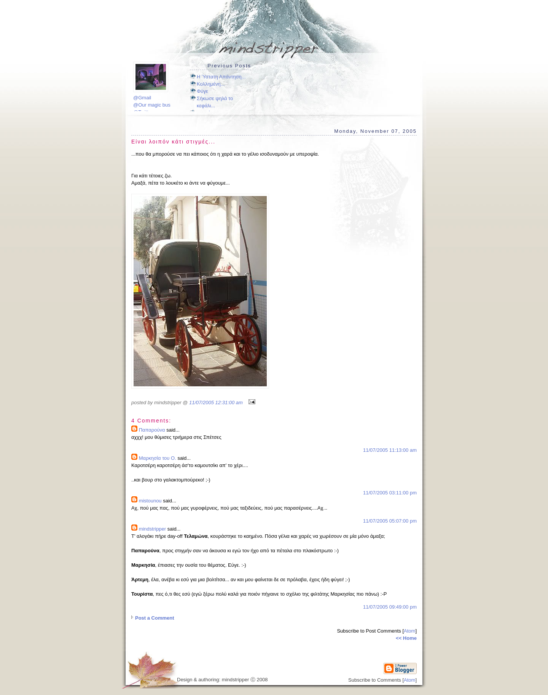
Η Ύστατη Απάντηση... (221, 77)
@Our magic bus (151, 105)
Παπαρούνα (152, 430)
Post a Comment (154, 618)
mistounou (150, 501)
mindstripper (152, 529)
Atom (409, 631)
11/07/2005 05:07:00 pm (390, 521)
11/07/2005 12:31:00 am (216, 402)
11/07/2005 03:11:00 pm (390, 493)
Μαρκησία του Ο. (157, 458)
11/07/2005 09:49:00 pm (390, 607)
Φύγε (202, 91)
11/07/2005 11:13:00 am (390, 450)
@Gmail (142, 97)
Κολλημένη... (211, 84)
